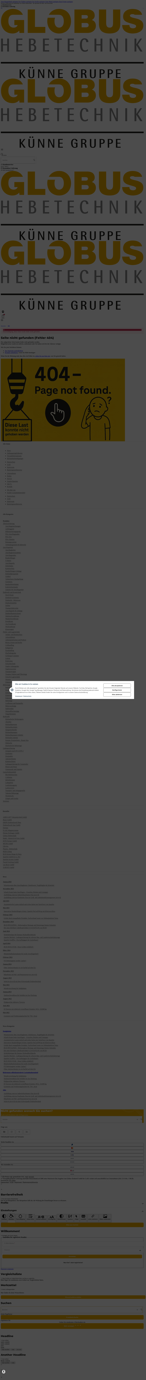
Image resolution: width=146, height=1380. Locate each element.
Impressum (18, 696)
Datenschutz (27, 696)
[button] (4, 1371)
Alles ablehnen (117, 694)
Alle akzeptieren (117, 685)
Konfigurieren (117, 690)
